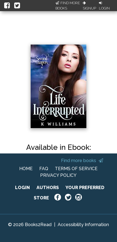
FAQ (43, 168)
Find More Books (67, 6)
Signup (89, 6)
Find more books (82, 160)
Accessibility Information (83, 224)
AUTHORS (47, 187)
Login (104, 6)
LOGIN (22, 187)
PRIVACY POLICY (58, 175)
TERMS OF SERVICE (76, 168)
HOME (26, 168)
